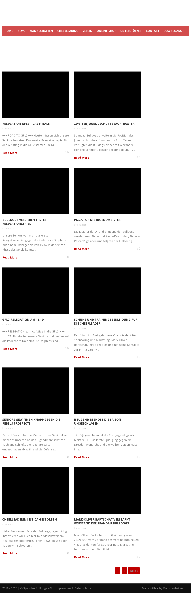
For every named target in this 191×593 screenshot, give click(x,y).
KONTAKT (152, 31)
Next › (134, 571)
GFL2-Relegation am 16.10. (23, 320)
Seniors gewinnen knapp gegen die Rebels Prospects (31, 422)
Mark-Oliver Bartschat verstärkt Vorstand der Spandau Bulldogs (102, 521)
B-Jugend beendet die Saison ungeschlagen (97, 422)
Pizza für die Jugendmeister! (97, 220)
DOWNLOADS (173, 31)
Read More (9, 153)
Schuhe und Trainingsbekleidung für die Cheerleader (105, 322)
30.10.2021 (9, 128)
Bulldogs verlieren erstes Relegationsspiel (24, 222)
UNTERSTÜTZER (131, 31)
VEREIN (87, 31)
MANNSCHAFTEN (41, 31)
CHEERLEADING (67, 31)
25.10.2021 (81, 128)
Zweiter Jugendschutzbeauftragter (104, 124)
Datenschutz (82, 588)
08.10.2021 (81, 528)
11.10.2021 (9, 428)
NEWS (21, 31)
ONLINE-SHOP (106, 31)
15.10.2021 (81, 224)
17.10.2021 (9, 228)
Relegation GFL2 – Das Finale (26, 124)
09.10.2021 (9, 524)
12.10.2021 (81, 328)
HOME (8, 31)
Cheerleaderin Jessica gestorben (29, 519)
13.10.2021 (9, 324)
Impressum (63, 588)
